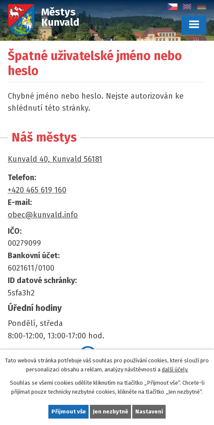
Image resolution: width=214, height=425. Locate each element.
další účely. (175, 369)
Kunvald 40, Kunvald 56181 (55, 159)
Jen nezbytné (110, 411)
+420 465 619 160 (37, 190)
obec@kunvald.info (43, 215)
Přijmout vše (68, 411)
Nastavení (149, 411)
